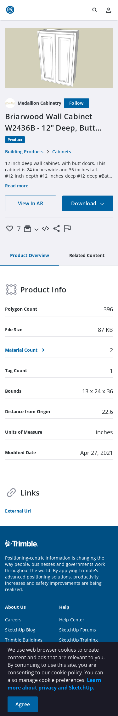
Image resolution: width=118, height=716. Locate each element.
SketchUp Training (78, 640)
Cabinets (61, 152)
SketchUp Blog (20, 630)
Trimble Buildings (23, 640)
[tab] (29, 256)
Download (87, 203)
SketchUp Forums (77, 630)
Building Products (24, 152)
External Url (18, 511)
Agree (22, 704)
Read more (16, 186)
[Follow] (76, 103)
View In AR (30, 203)
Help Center (71, 620)
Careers (13, 620)
